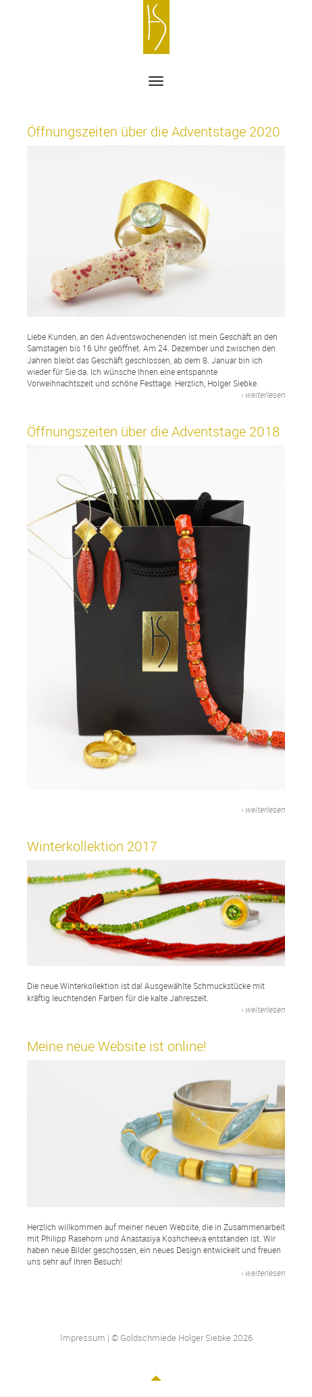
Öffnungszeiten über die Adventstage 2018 (153, 431)
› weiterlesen (263, 394)
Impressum (82, 1337)
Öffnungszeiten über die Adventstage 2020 (153, 131)
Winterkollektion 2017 (92, 846)
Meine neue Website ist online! (117, 1046)
